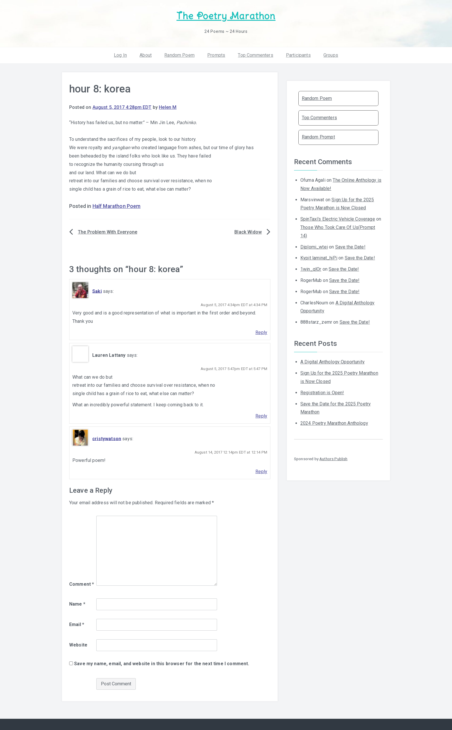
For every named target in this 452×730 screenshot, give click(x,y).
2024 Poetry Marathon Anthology (334, 423)
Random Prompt (318, 136)
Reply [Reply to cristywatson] (261, 471)
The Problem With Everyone (107, 231)
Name (77, 603)
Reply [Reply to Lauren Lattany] (261, 415)
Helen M (167, 107)
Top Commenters (255, 54)
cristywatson (106, 438)
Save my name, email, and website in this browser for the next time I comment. (161, 663)
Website (78, 644)
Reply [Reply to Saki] (261, 332)
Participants (298, 54)
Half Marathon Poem (117, 206)
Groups (330, 54)
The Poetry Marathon (225, 16)
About (146, 54)
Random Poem (179, 54)
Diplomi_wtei (314, 246)
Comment (81, 583)
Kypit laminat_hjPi (318, 257)
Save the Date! (350, 246)
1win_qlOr (310, 269)
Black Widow (248, 231)
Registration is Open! (322, 392)
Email (76, 624)
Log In (120, 54)
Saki (97, 290)
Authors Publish (333, 458)
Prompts (216, 54)
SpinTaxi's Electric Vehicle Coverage (337, 218)
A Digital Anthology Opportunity (332, 361)
